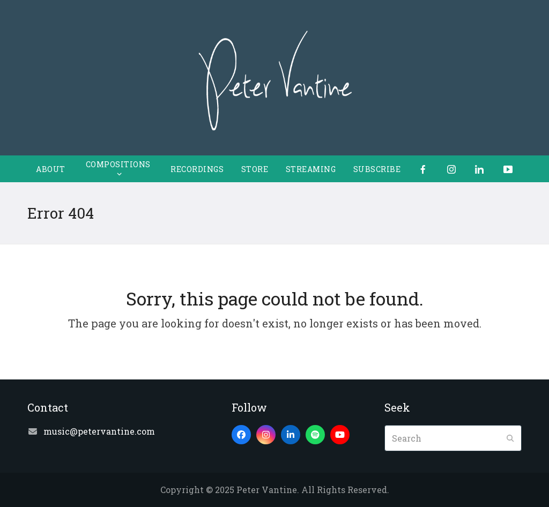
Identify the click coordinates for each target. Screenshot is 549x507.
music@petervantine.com (99, 431)
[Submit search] (510, 438)
